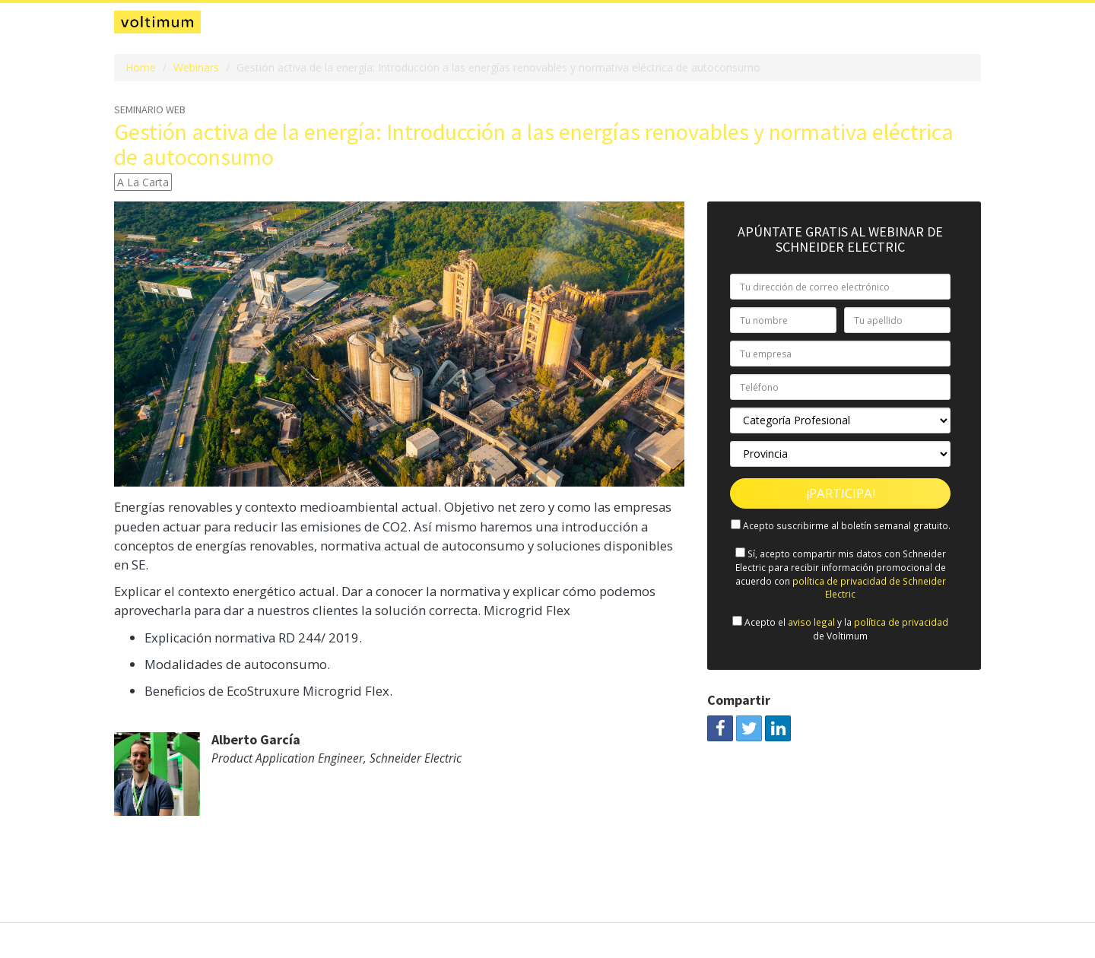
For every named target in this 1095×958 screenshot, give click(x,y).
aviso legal (811, 622)
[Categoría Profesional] (840, 420)
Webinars (196, 67)
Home (140, 67)
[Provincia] (840, 454)
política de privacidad (901, 622)
